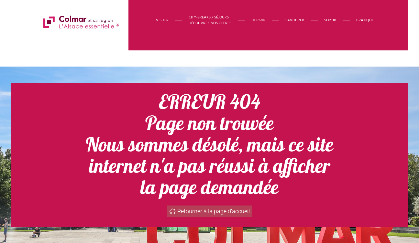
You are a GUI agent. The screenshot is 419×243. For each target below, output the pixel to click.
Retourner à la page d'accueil (209, 211)
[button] (210, 20)
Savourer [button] (294, 20)
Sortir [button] (330, 20)
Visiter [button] (162, 20)
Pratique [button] (365, 20)
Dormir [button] (258, 20)
